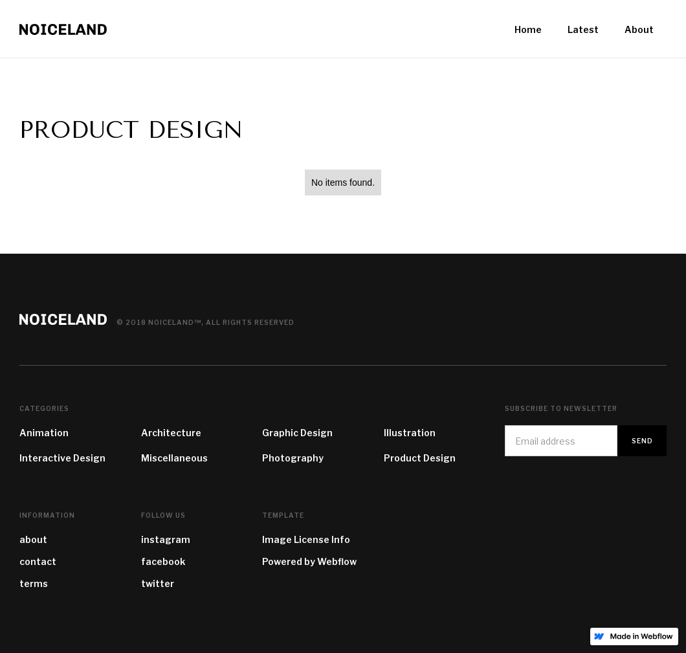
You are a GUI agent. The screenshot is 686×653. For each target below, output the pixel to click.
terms (33, 583)
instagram (165, 539)
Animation (44, 432)
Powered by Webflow (309, 561)
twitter (157, 583)
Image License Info (306, 539)
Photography (293, 457)
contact (37, 561)
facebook (163, 561)
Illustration (410, 432)
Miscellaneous (174, 457)
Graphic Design (297, 432)
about (33, 539)
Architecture (171, 432)
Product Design (420, 457)
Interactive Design (62, 457)
